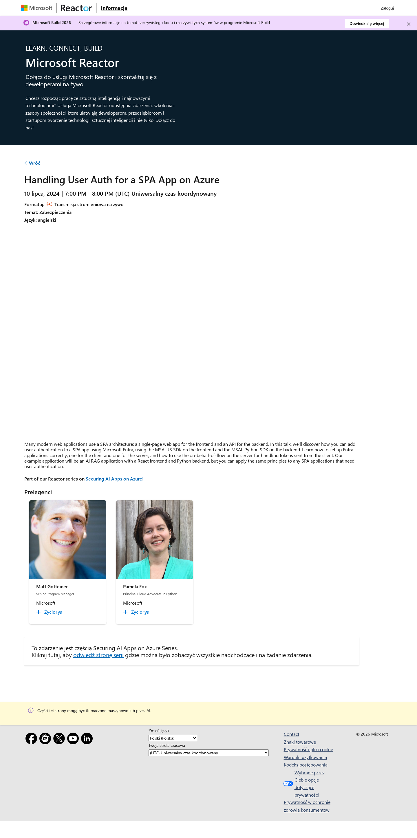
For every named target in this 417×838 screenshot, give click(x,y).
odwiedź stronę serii (98, 655)
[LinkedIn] (88, 739)
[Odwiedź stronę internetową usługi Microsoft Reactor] (76, 8)
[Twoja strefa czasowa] (209, 752)
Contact (291, 734)
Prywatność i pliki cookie (308, 749)
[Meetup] (46, 739)
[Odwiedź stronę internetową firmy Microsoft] (37, 8)
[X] (60, 739)
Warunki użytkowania (305, 757)
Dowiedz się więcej (367, 23)
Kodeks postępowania (306, 765)
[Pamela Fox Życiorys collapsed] (137, 612)
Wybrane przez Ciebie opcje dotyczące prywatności (303, 783)
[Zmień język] (173, 738)
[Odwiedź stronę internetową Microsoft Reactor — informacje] (114, 8)
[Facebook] (32, 739)
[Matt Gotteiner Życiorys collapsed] (50, 612)
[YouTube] (74, 739)
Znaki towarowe (300, 742)
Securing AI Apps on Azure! (115, 479)
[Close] (408, 24)
